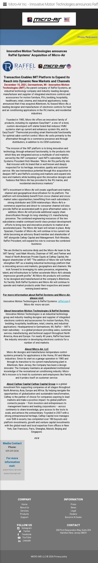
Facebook (24, 534)
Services (24, 511)
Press (73, 504)
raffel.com (63, 301)
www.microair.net (12, 473)
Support (24, 517)
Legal (73, 511)
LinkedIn (24, 540)
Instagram (24, 528)
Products (24, 514)
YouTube (24, 537)
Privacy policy (60, 556)
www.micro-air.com (12, 470)
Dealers (73, 514)
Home (24, 504)
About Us (24, 507)
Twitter (24, 531)
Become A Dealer (73, 517)
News (73, 507)
